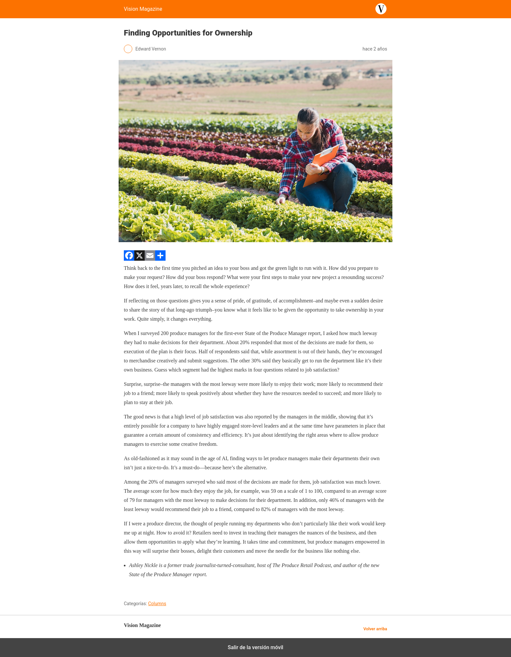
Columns (157, 603)
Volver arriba (375, 628)
